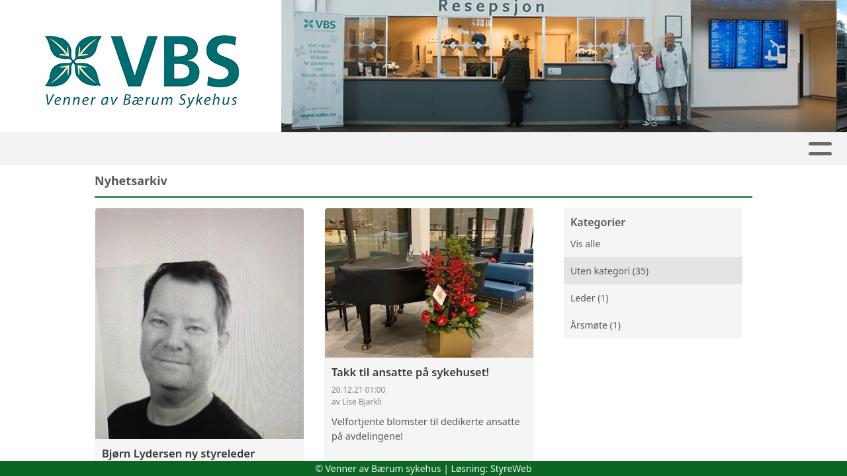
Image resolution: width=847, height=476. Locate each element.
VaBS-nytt (394, 149)
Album (542, 149)
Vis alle (585, 243)
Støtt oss (477, 149)
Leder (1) (589, 298)
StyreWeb (511, 468)
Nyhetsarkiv (224, 149)
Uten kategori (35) (609, 270)
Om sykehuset (627, 149)
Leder (153, 149)
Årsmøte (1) (595, 325)
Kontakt (724, 149)
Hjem (105, 149)
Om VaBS (309, 149)
